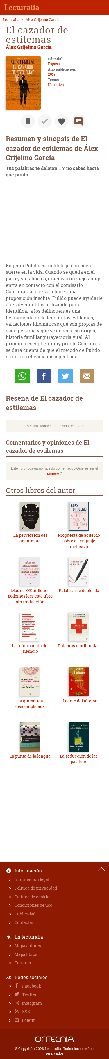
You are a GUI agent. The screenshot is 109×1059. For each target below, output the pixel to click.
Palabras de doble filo (79, 590)
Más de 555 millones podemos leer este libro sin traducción (30, 596)
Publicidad (25, 914)
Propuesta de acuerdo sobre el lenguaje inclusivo (79, 540)
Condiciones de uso (33, 905)
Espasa (54, 63)
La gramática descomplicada (30, 703)
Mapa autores (28, 945)
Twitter (29, 994)
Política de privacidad (36, 888)
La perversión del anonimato (30, 538)
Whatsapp (22, 376)
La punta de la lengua (30, 756)
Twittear (65, 376)
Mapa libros (26, 954)
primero (53, 473)
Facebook (31, 986)
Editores (23, 962)
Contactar (24, 922)
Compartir (44, 376)
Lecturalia (11, 19)
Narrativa (56, 84)
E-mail (87, 376)
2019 (52, 74)
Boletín (28, 1020)
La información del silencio (30, 648)
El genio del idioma (78, 701)
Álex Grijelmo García (43, 19)
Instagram (31, 1003)
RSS (25, 1011)
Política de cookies (33, 896)
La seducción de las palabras (79, 759)
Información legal (32, 879)
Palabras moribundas (78, 645)
